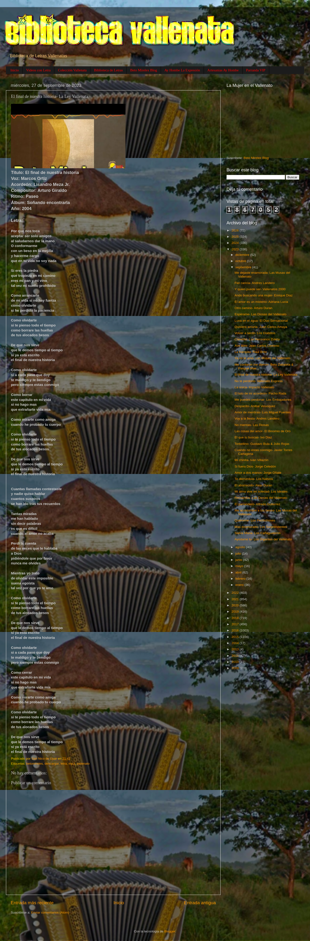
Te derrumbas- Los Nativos (254, 479)
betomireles (34, 763)
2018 (236, 618)
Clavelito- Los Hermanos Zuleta (257, 339)
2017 (236, 624)
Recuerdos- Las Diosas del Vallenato (261, 497)
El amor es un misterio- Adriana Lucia (261, 302)
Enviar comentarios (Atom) (50, 912)
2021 (236, 599)
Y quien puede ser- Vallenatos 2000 (260, 289)
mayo (239, 566)
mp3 (72, 763)
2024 (236, 243)
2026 (236, 230)
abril (238, 572)
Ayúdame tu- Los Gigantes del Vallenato (263, 539)
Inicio (14, 70)
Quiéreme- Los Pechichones (255, 520)
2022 (236, 592)
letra (64, 763)
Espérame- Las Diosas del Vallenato (260, 314)
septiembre (243, 267)
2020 (236, 605)
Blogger (169, 931)
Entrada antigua (200, 902)
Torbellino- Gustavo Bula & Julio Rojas (262, 444)
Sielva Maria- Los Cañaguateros (258, 533)
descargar (52, 763)
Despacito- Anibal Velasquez (255, 406)
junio (239, 560)
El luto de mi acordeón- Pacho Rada (260, 393)
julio (238, 553)
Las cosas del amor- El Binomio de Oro (263, 431)
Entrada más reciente (32, 902)
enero (239, 585)
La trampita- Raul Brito (251, 352)
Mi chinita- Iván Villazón (252, 460)
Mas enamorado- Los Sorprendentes (261, 527)
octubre (241, 261)
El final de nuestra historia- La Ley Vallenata (266, 374)
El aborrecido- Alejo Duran (253, 485)
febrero (241, 578)
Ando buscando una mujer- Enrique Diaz (264, 295)
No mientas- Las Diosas (252, 425)
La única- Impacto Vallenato (254, 387)
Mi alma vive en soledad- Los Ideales (261, 491)
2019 (236, 611)
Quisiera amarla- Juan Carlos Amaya (261, 327)
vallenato (83, 763)
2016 (236, 630)
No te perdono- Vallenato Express (259, 381)
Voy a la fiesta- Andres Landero (257, 418)
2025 (236, 236)
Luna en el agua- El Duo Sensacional (261, 320)
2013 (236, 649)
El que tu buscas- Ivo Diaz (253, 437)
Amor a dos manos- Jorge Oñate (258, 472)
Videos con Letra (38, 70)
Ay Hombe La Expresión (182, 70)
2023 (236, 249)
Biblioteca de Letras (108, 70)
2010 (236, 662)
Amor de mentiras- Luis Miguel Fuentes (263, 412)
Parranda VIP (255, 70)
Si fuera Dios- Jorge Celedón (255, 466)
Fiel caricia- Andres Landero (255, 283)
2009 (236, 668)
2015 (236, 637)
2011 (236, 655)
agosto (240, 547)
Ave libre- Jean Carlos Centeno (257, 345)
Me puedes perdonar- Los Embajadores (263, 399)
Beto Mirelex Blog (143, 70)
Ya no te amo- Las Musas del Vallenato (262, 358)
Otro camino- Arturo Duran (253, 308)
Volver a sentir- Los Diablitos (255, 333)
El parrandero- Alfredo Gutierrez (257, 504)
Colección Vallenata (72, 70)
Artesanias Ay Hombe (223, 70)
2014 (236, 643)
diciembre (242, 255)
